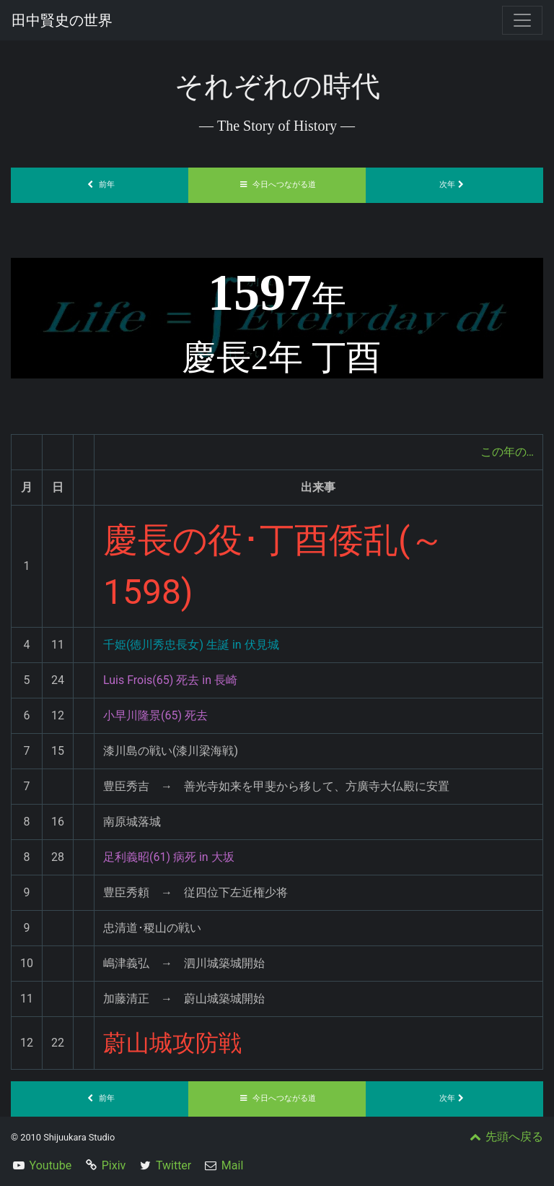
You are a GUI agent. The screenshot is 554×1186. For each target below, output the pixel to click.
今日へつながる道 (277, 184)
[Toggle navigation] (522, 20)
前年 (99, 184)
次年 (454, 184)
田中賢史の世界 (62, 20)
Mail (232, 1165)
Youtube (51, 1165)
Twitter (173, 1165)
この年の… (507, 452)
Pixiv (114, 1165)
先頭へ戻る (505, 1136)
